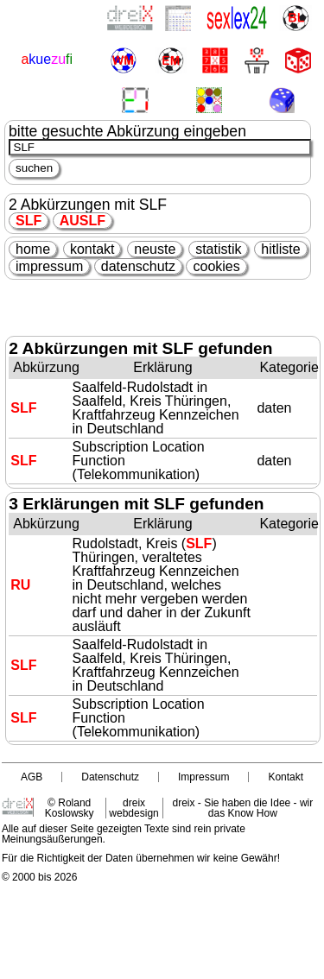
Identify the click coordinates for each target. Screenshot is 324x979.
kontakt (92, 249)
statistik (218, 249)
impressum (49, 266)
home (33, 249)
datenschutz (138, 266)
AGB (31, 777)
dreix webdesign (133, 808)
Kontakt (285, 777)
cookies (216, 266)
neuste (154, 249)
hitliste (280, 249)
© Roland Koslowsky (69, 808)
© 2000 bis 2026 (40, 877)
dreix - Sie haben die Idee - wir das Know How (242, 808)
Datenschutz (110, 777)
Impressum (203, 777)
